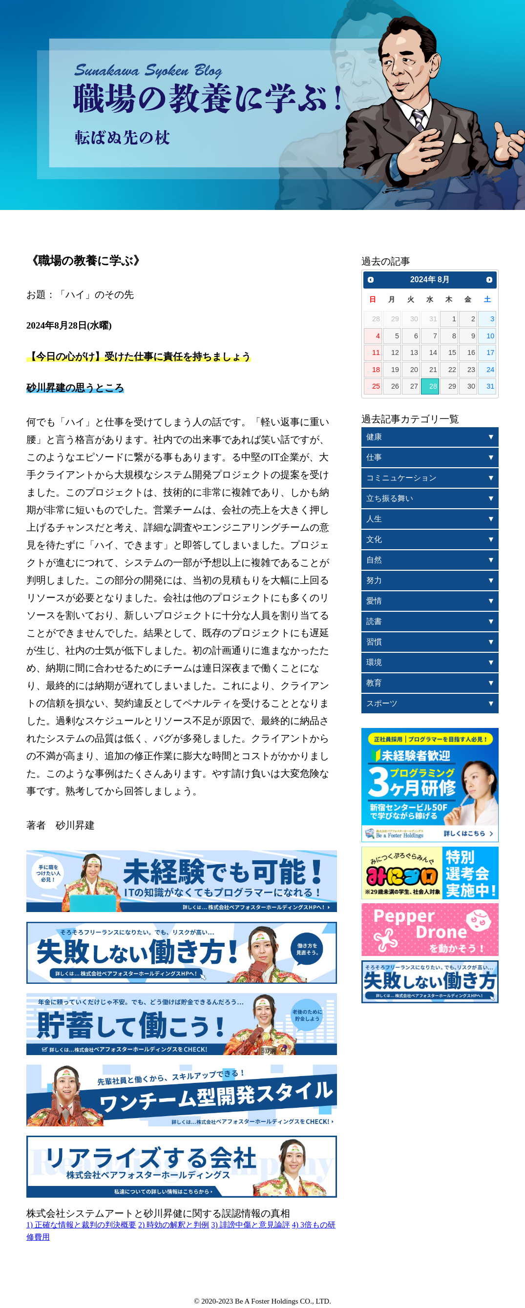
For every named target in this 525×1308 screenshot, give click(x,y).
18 (376, 370)
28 (433, 386)
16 (471, 352)
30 (471, 386)
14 (433, 352)
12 (395, 352)
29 (452, 386)
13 (414, 352)
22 (452, 370)
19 (395, 370)
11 (376, 352)
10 (490, 336)
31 (490, 386)
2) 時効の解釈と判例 (173, 1225)
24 (490, 370)
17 (490, 352)
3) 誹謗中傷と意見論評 (250, 1225)
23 (471, 370)
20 (414, 370)
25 (376, 386)
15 (452, 352)
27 (414, 386)
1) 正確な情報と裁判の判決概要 (81, 1225)
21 (433, 370)
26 (395, 386)
